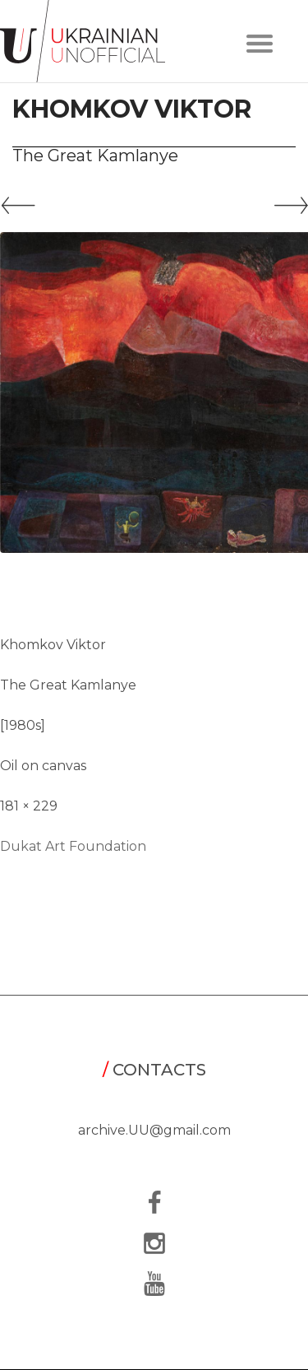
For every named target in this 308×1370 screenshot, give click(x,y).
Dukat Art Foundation (73, 846)
